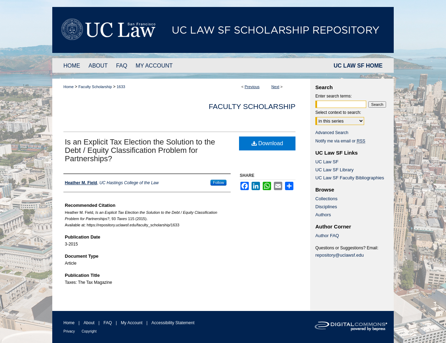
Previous (252, 87)
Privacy (69, 331)
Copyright (89, 331)
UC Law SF (326, 161)
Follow (218, 182)
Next (275, 87)
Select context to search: (338, 112)
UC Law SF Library (334, 169)
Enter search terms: (333, 96)
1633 (121, 87)
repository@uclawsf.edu (339, 255)
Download (267, 143)
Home (68, 87)
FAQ (107, 322)
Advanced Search (331, 132)
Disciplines (326, 206)
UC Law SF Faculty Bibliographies (349, 177)
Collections (326, 198)
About (89, 322)
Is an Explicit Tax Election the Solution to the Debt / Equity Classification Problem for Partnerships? (140, 150)
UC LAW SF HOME (358, 66)
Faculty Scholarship (95, 87)
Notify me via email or (340, 141)
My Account (132, 322)
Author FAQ (327, 235)
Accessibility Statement (173, 322)
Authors (323, 214)
